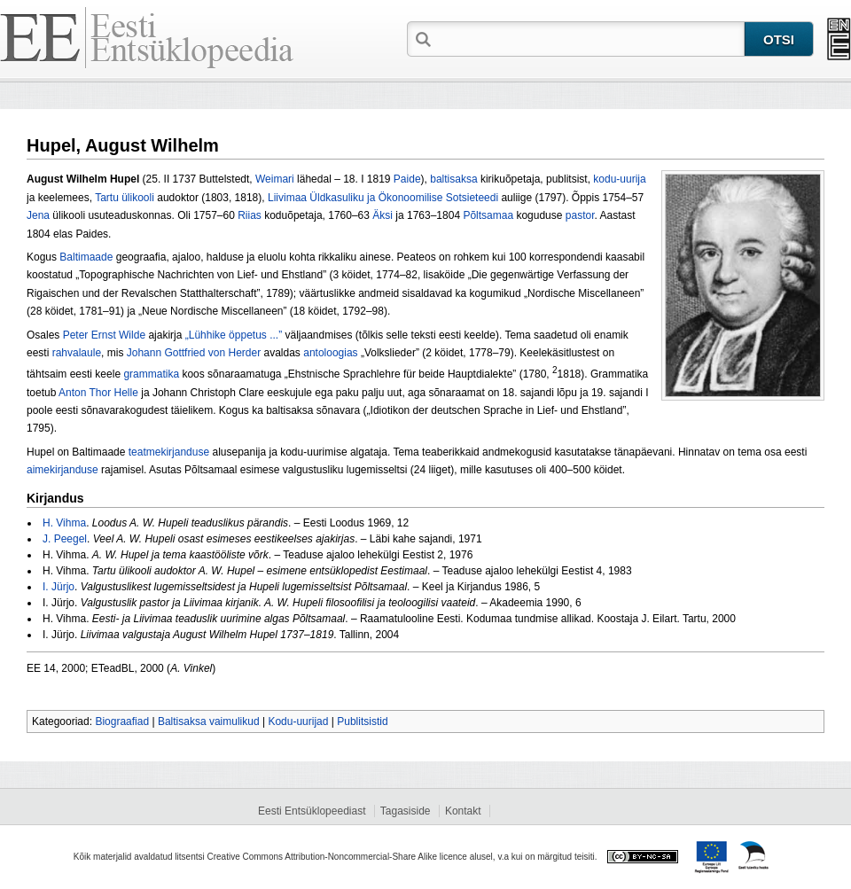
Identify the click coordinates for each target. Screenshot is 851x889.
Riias (250, 215)
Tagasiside (405, 811)
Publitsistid (362, 721)
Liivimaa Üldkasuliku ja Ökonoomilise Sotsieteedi (383, 197)
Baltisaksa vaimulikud (209, 721)
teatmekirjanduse (169, 452)
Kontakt (463, 811)
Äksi (382, 215)
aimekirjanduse (62, 470)
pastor (580, 215)
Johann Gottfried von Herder (194, 353)
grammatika (151, 374)
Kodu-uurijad (298, 721)
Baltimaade (86, 257)
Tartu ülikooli (124, 197)
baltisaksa (453, 179)
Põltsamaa (488, 215)
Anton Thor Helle (98, 392)
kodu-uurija (619, 179)
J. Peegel (65, 539)
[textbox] (589, 38)
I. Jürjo (58, 587)
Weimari (274, 179)
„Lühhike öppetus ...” (233, 335)
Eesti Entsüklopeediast (311, 811)
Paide (407, 179)
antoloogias (330, 353)
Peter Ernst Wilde (106, 335)
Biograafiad (122, 721)
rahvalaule (76, 353)
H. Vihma (64, 523)
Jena (38, 215)
